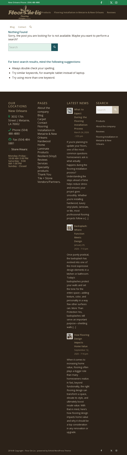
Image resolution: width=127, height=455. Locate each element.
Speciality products (43, 169)
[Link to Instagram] (116, 2)
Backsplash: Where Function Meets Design (80, 233)
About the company (44, 109)
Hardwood (44, 141)
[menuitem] (13, 12)
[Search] (30, 27)
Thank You (44, 174)
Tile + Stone (45, 178)
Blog (40, 115)
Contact (42, 123)
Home (41, 145)
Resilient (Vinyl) (47, 156)
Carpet (42, 119)
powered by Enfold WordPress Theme (54, 450)
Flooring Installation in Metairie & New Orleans (47, 132)
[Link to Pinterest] (106, 2)
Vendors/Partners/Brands (54, 182)
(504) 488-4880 (33, 2)
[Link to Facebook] (101, 2)
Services (43, 163)
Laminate (43, 148)
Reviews (42, 160)
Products (43, 152)
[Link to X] (111, 2)
